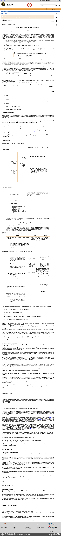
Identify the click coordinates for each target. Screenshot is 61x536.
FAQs (14, 528)
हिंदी (59, 0)
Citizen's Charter (4, 527)
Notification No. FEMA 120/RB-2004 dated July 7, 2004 (28, 131)
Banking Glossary (4, 526)
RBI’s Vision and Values (40, 526)
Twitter (55, 524)
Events (15, 527)
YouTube (51, 526)
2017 (56, 25)
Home (2, 9)
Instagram (55, 526)
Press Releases (15, 9)
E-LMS (15, 526)
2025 (56, 14)
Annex (42, 58)
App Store (51, 531)
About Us (5, 9)
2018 (56, 24)
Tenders (38, 528)
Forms (26, 524)
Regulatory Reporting (55, 9)
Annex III (30, 428)
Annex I (50, 417)
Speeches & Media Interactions (23, 9)
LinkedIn (55, 527)
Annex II (39, 419)
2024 (56, 16)
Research (44, 9)
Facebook (51, 527)
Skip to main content (4, 0)
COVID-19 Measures (17, 524)
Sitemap (55, 533)
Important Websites (28, 527)
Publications (31, 9)
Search (58, 5)
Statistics (49, 9)
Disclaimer (58, 533)
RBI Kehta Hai (39, 524)
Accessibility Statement (51, 535)
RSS (51, 524)
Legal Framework (38, 9)
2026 (56, 13)
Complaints (3, 528)
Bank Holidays (4, 524)
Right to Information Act (40, 527)
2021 (56, 20)
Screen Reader (57, 535)
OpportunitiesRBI (28, 528)
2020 (56, 21)
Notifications (9, 9)
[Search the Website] (48, 5)
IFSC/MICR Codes (28, 526)
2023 (56, 17)
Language (56, 0)
